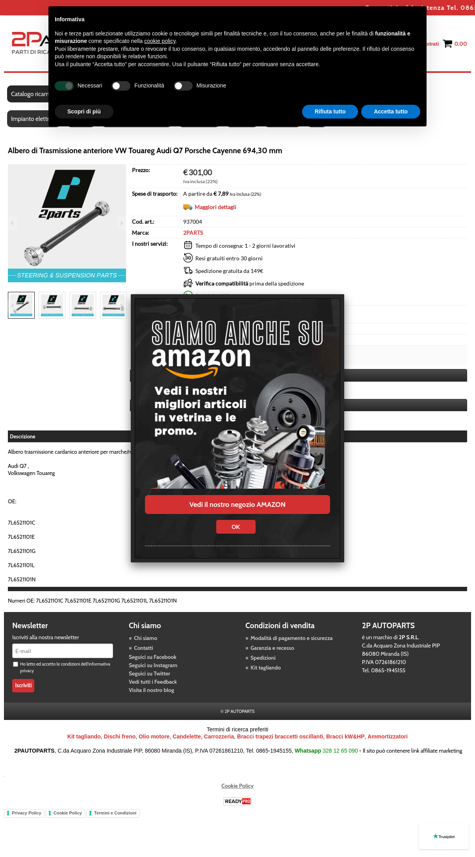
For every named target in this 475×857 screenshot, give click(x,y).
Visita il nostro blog (151, 690)
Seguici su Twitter (149, 673)
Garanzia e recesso (272, 647)
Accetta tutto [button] (391, 111)
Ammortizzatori (387, 736)
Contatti (143, 647)
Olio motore (154, 736)
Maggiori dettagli (215, 207)
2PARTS (193, 232)
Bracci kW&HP (345, 736)
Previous (13, 306)
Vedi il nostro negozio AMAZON (237, 504)
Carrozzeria (219, 736)
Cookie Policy (237, 785)
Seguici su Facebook (152, 656)
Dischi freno (119, 736)
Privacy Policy (26, 813)
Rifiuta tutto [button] (330, 111)
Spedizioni (263, 657)
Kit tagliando (265, 667)
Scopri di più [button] (84, 111)
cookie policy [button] (159, 41)
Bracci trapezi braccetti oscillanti (280, 736)
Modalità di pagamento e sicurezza (291, 638)
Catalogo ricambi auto (39, 94)
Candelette (187, 736)
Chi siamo (145, 638)
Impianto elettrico (33, 118)
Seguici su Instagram (153, 665)
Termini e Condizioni (115, 813)
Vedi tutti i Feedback (153, 681)
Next (121, 306)
